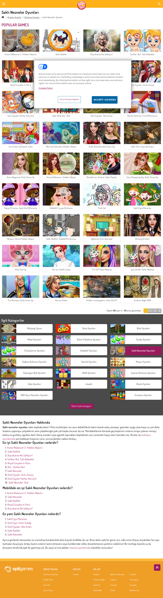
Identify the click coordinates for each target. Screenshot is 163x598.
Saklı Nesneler (14, 470)
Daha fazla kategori (81, 406)
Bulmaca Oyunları (32, 17)
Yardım (76, 574)
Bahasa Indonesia (117, 574)
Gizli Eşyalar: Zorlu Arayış (20, 474)
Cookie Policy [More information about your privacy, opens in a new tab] (46, 88)
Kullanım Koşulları (50, 574)
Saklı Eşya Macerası (17, 519)
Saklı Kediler (14, 451)
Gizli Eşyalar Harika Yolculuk (22, 478)
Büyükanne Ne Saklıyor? (20, 455)
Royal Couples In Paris (19, 463)
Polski (112, 590)
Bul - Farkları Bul (16, 467)
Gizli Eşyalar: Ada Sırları (20, 526)
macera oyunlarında (80, 547)
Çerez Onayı (48, 590)
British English (99, 580)
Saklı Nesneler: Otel (18, 482)
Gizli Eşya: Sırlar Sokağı (19, 522)
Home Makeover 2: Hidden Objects (25, 447)
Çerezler (46, 585)
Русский (97, 590)
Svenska (133, 585)
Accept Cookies (105, 99)
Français (113, 585)
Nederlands (134, 590)
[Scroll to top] (157, 567)
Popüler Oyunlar (14, 17)
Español (133, 574)
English (96, 574)
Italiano (113, 580)
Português (134, 580)
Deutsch (96, 585)
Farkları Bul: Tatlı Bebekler (20, 459)
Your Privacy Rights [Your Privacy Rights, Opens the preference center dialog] (69, 99)
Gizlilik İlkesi (48, 580)
